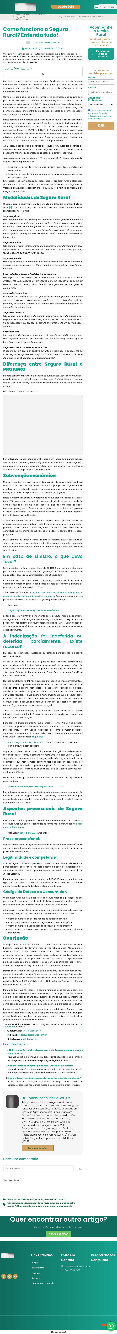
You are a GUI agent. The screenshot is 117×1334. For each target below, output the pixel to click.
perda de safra (67, 1203)
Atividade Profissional (95, 99)
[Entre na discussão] (38, 1168)
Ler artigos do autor (37, 1148)
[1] (10, 207)
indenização (21, 1203)
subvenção (66, 1206)
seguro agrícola (40, 1206)
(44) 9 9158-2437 (32, 1030)
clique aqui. (38, 736)
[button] (96, 7)
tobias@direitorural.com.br (32, 1034)
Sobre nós (36, 1278)
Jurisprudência (38, 1268)
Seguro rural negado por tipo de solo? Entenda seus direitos (40, 1065)
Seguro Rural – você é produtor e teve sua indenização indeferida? (44, 1078)
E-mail (92, 87)
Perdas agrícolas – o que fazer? (25, 742)
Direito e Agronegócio (29, 1199)
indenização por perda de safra (44, 1203)
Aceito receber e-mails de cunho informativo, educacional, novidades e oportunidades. (99, 114)
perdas (10, 1206)
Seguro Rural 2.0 (26, 832)
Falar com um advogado (43, 1283)
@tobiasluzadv (31, 1039)
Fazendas (36, 1273)
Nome (91, 77)
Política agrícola (23, 1206)
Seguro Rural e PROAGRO (53, 1199)
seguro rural (54, 1206)
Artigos (35, 1262)
